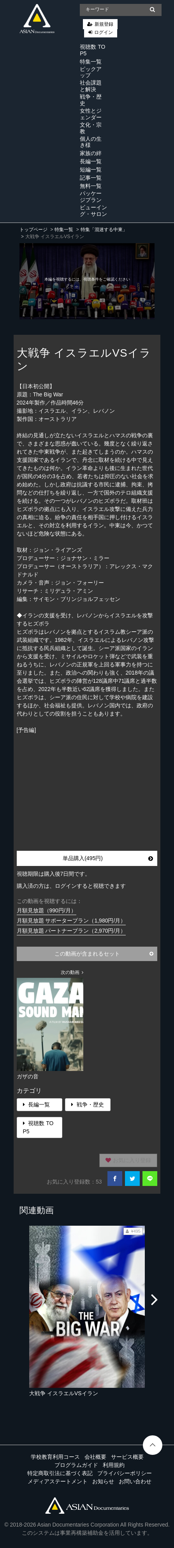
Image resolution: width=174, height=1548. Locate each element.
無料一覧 (91, 186)
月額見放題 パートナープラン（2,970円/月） (71, 931)
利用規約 (114, 1465)
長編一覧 (91, 161)
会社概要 (95, 1457)
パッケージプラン (91, 196)
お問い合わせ (135, 1481)
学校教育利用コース (55, 1457)
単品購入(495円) (108, 858)
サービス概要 (127, 1457)
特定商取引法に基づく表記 (60, 1473)
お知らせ (103, 1481)
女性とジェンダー (91, 114)
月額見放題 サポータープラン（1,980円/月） (71, 920)
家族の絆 (91, 153)
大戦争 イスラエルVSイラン (63, 1393)
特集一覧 (91, 61)
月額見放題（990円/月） (46, 910)
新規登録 (104, 24)
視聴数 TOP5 (92, 50)
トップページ (33, 229)
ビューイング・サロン (93, 210)
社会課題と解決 (91, 86)
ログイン (103, 32)
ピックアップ (91, 72)
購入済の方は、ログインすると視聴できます (71, 886)
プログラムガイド (76, 1465)
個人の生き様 (91, 142)
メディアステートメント (58, 1481)
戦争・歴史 (91, 100)
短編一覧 (91, 169)
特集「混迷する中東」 (104, 229)
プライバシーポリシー (124, 1473)
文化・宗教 (91, 128)
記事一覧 (91, 178)
